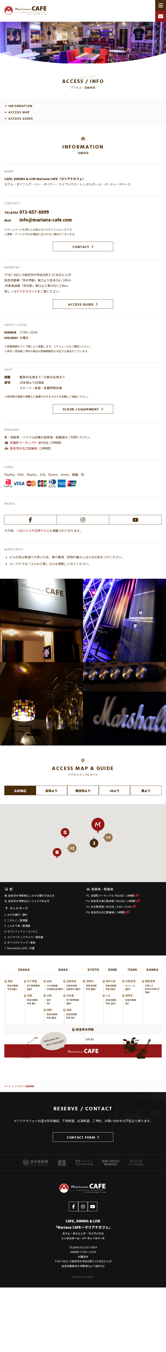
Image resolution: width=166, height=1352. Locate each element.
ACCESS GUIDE (20, 118)
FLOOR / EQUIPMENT (83, 409)
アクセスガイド (26, 291)
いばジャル (23, 530)
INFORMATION (20, 106)
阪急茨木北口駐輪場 (23, 448)
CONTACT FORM (83, 1137)
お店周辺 (20, 790)
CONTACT (83, 246)
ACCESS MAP (19, 112)
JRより (114, 790)
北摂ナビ (40, 530)
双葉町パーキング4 (23, 442)
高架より (51, 790)
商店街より (83, 790)
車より (145, 790)
